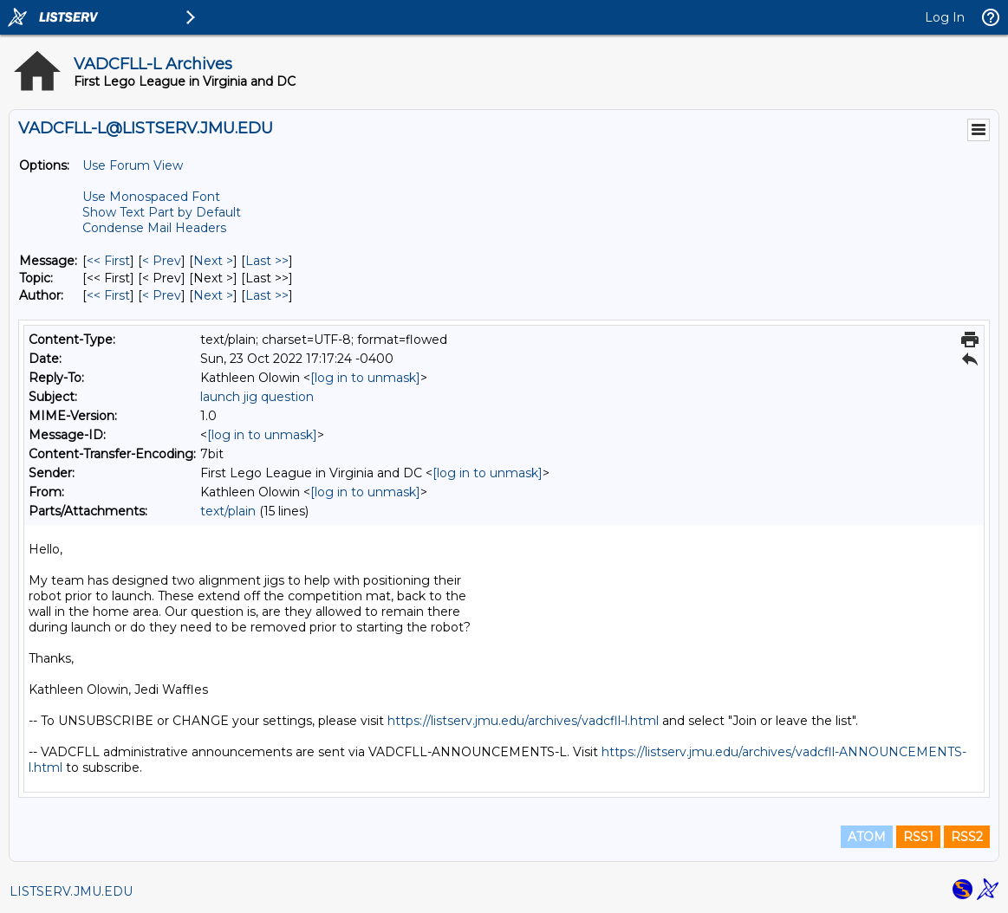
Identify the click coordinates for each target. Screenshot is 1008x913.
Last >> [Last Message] (267, 261)
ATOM (867, 837)
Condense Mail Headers (154, 228)
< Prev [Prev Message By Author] (161, 295)
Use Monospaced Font (151, 196)
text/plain (228, 511)
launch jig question (257, 397)
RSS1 (918, 837)
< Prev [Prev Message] (161, 261)
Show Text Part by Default (161, 212)
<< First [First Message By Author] (108, 295)
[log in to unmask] (365, 377)
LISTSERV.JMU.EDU (71, 891)
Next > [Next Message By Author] (213, 295)
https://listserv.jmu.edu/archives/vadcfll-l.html (523, 720)
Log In (945, 17)
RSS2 (967, 837)
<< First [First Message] (108, 261)
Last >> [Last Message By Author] (267, 295)
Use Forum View (132, 165)
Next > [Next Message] (213, 261)
